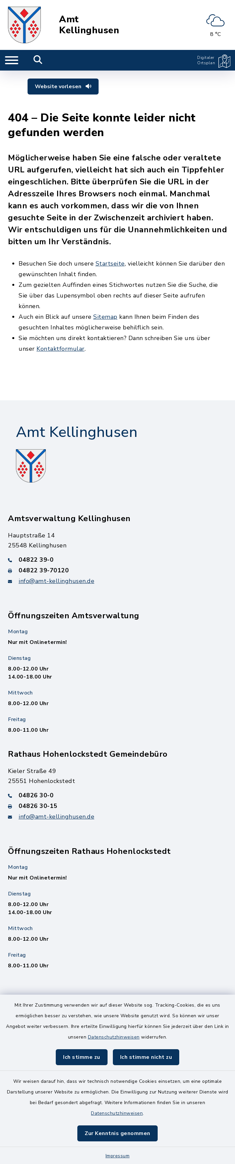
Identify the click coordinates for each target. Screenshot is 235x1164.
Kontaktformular (61, 349)
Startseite (110, 264)
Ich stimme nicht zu (146, 1057)
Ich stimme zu (81, 1057)
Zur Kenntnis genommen (117, 1133)
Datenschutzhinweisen (114, 1037)
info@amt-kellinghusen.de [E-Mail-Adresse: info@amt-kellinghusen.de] (56, 581)
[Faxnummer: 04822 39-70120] (117, 570)
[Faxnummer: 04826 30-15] (117, 806)
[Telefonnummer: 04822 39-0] (117, 560)
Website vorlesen (63, 86)
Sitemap (105, 317)
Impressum (118, 1156)
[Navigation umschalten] (11, 60)
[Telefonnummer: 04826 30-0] (117, 795)
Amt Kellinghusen (89, 25)
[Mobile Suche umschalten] (38, 60)
